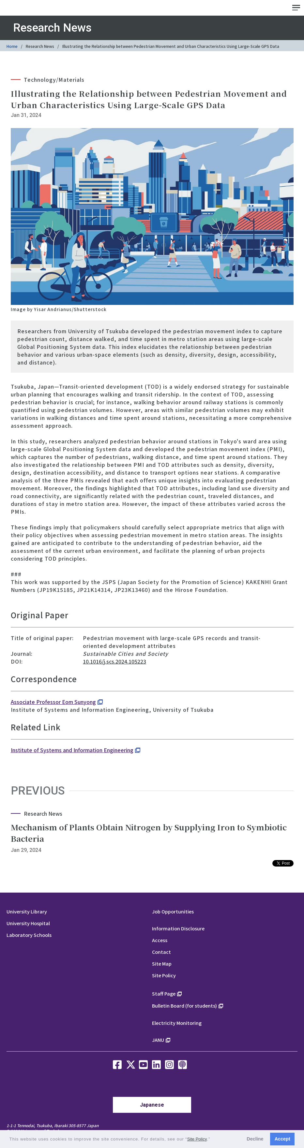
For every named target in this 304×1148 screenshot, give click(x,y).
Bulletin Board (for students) (184, 1005)
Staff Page (163, 993)
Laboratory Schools (29, 934)
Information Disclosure (178, 928)
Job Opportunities (173, 911)
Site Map (162, 963)
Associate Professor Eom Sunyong (53, 702)
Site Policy (164, 975)
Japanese (152, 1105)
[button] (212, 1140)
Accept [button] (282, 1138)
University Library (27, 911)
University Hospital (28, 923)
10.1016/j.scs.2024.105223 (114, 661)
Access (159, 940)
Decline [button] (255, 1138)
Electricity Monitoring (177, 1022)
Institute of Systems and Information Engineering (72, 750)
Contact (161, 951)
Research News (40, 46)
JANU (158, 1039)
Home (12, 46)
